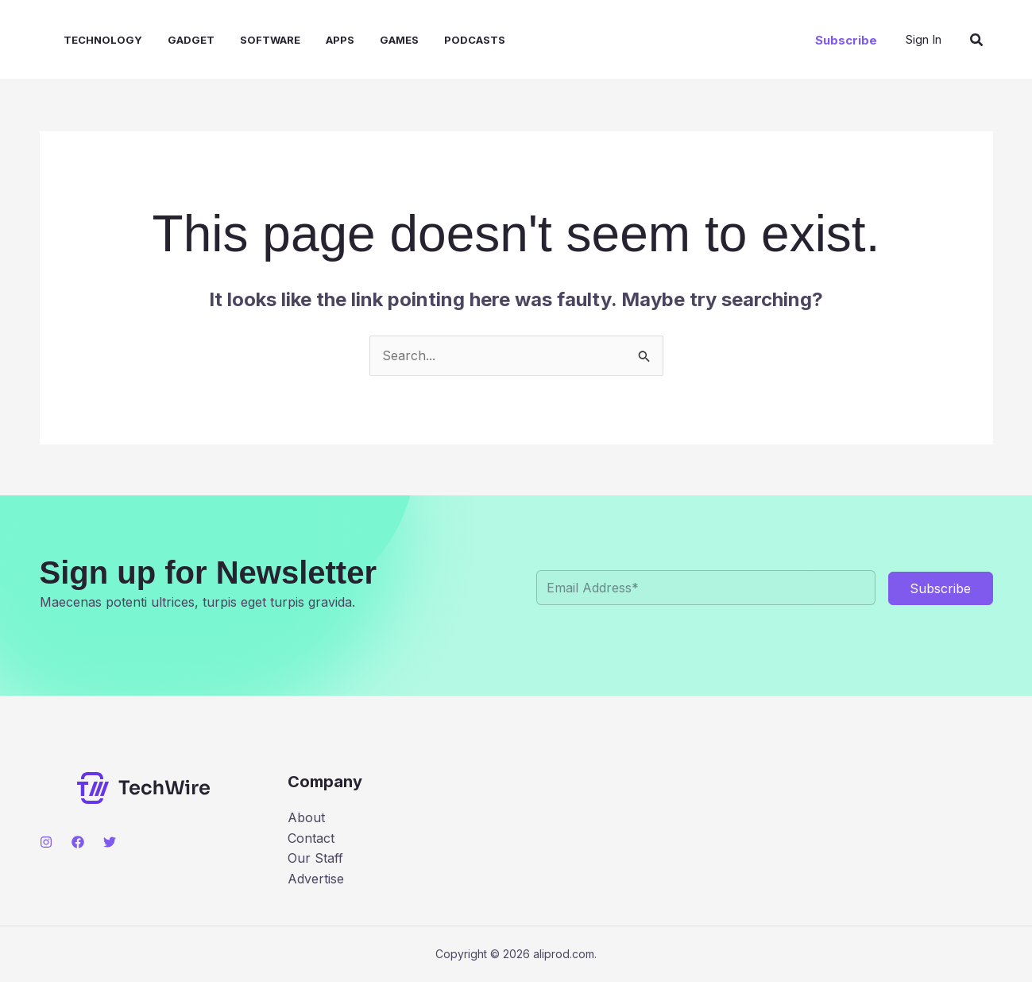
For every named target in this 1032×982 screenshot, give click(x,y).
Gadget (191, 39)
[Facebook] (78, 842)
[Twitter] (109, 842)
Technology (103, 39)
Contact (311, 838)
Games (399, 39)
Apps (340, 39)
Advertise (316, 879)
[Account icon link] (923, 39)
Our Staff (315, 858)
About (306, 817)
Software (270, 39)
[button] (846, 40)
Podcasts (474, 39)
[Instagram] (46, 842)
